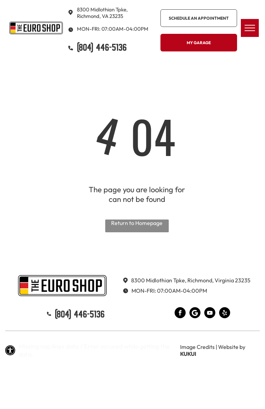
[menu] (250, 28)
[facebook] (180, 313)
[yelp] (224, 313)
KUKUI (188, 353)
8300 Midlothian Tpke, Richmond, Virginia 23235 (191, 280)
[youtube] (209, 313)
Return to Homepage (137, 223)
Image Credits (197, 346)
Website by (231, 346)
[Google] (194, 313)
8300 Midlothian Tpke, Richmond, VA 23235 (102, 12)
